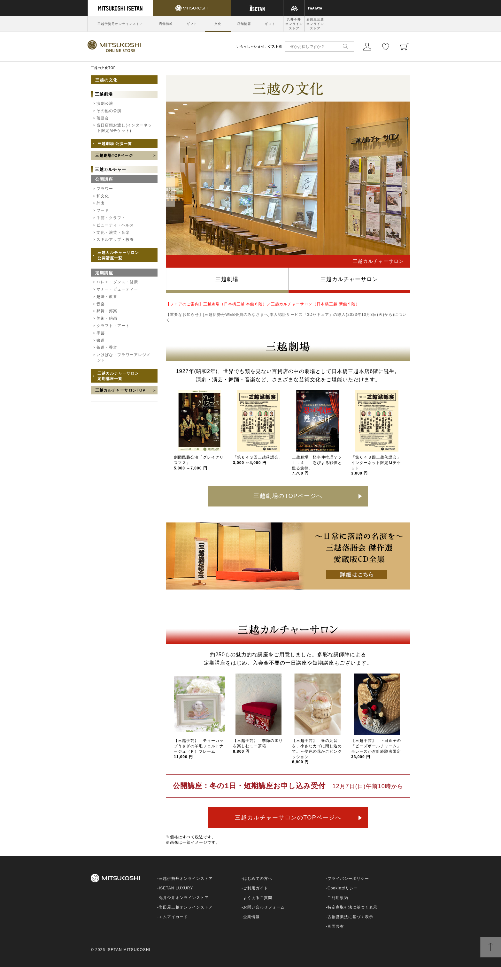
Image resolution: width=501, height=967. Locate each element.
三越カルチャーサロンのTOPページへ (288, 817)
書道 (100, 340)
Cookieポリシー (343, 888)
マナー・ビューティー (117, 289)
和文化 (102, 196)
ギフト (192, 24)
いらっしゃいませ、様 (259, 46)
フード (102, 210)
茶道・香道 (106, 347)
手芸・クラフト (111, 218)
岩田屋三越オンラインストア (315, 24)
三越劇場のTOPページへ (288, 496)
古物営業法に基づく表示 (350, 917)
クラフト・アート (113, 326)
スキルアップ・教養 (115, 239)
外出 (100, 203)
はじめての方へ (257, 878)
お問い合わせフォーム (264, 907)
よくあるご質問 (257, 897)
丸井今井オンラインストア (294, 24)
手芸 (100, 333)
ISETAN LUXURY (176, 888)
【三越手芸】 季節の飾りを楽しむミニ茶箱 (258, 746)
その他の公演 (108, 111)
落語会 (102, 118)
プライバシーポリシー (348, 878)
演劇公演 (104, 103)
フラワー (104, 189)
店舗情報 (166, 24)
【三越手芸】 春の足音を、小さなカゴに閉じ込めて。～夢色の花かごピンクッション (317, 751)
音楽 (100, 304)
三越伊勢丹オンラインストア (120, 24)
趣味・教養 (106, 296)
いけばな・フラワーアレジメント (123, 357)
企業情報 (251, 917)
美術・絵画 (106, 318)
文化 (217, 24)
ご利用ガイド (255, 888)
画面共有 (336, 926)
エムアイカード (173, 917)
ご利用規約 (338, 897)
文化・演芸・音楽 (113, 232)
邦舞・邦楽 (106, 311)
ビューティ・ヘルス (115, 225)
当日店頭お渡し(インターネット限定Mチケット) (124, 128)
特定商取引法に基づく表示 (352, 907)
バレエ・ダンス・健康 (117, 282)
